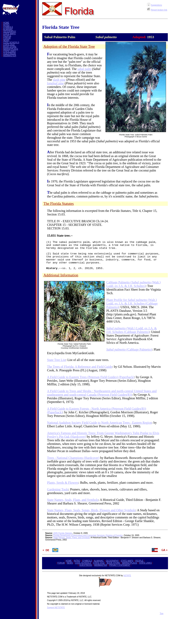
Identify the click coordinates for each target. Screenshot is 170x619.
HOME (6, 23)
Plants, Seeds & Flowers (62, 482)
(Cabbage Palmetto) (129, 349)
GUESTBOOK (9, 53)
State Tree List (56, 360)
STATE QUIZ (9, 45)
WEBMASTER (9, 56)
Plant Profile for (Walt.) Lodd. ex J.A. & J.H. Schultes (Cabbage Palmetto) (132, 303)
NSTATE (127, 575)
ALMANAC (8, 29)
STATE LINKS (9, 51)
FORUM (7, 38)
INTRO (6, 25)
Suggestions (156, 5)
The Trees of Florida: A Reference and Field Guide (79, 366)
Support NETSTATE (56, 607)
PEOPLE (7, 36)
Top (161, 613)
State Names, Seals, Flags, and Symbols (72, 499)
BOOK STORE (9, 47)
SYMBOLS (8, 27)
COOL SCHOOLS (11, 42)
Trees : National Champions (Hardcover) (73, 458)
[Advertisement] (18, 120)
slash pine (59, 79)
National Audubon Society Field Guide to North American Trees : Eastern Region (99, 422)
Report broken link (159, 10)
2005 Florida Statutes (62, 533)
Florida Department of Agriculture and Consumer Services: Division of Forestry (88, 535)
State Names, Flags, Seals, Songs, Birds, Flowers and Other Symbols (91, 510)
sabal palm (84, 69)
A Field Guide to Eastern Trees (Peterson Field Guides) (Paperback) (90, 377)
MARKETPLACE (10, 49)
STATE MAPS (9, 34)
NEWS (6, 40)
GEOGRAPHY (9, 31)
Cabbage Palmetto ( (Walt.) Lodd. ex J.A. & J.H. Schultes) (133, 284)
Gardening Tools (57, 489)
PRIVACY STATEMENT (119, 565)
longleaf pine (55, 83)
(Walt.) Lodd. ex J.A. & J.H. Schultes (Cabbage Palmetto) (131, 330)
